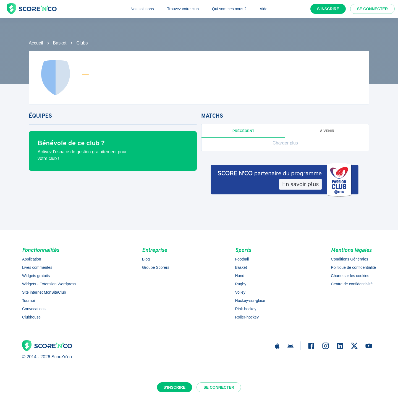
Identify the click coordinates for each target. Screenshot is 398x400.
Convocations (34, 309)
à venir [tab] (327, 131)
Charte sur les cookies (350, 275)
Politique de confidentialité (353, 267)
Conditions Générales (349, 259)
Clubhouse (31, 317)
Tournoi (28, 300)
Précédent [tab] (243, 131)
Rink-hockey (245, 309)
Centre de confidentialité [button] (352, 284)
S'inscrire (328, 9)
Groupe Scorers (155, 267)
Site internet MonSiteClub (44, 292)
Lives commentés (37, 267)
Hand (239, 275)
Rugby (240, 284)
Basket (60, 43)
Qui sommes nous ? (229, 9)
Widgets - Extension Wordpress (49, 284)
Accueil (36, 43)
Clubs (82, 43)
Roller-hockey (247, 317)
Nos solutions (142, 9)
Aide (264, 9)
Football (242, 259)
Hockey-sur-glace (250, 300)
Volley (240, 292)
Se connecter (372, 9)
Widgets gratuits (36, 275)
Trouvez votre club (183, 9)
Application (31, 259)
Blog (146, 259)
